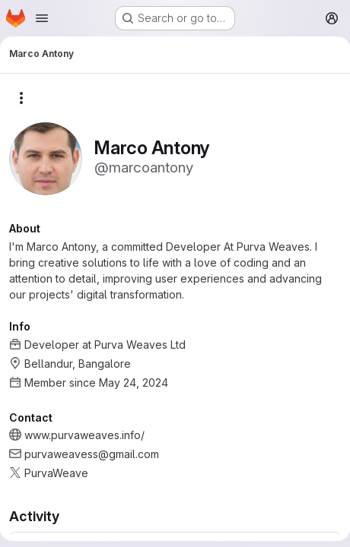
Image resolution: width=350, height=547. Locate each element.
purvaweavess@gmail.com (91, 453)
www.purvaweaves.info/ (84, 434)
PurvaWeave (56, 472)
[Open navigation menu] (42, 18)
